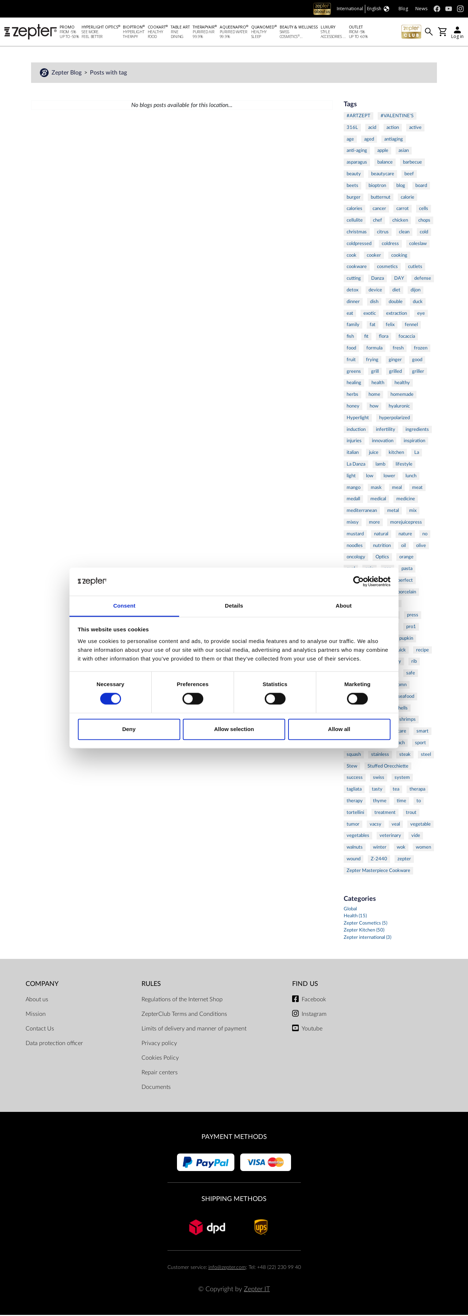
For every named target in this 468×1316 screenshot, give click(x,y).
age (350, 140)
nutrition (382, 546)
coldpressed (359, 244)
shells (402, 709)
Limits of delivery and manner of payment (193, 1030)
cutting (354, 279)
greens (354, 372)
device (375, 291)
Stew (352, 767)
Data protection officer (54, 1044)
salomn (399, 686)
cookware (357, 267)
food (351, 349)
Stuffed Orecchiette (387, 767)
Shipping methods (234, 1200)
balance (385, 163)
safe (410, 674)
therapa (417, 790)
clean (404, 233)
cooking (399, 256)
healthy (402, 384)
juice (373, 453)
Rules (151, 985)
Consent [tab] (124, 605)
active (415, 128)
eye (421, 314)
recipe (422, 651)
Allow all (339, 729)
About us (37, 1000)
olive (421, 546)
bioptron (377, 186)
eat (350, 314)
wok (401, 848)
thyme (379, 802)
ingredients (417, 430)
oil (403, 546)
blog (400, 186)
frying (372, 361)
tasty (377, 790)
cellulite (355, 221)
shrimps (407, 721)
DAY (399, 279)
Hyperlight (358, 419)
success (355, 779)
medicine (405, 500)
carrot (402, 209)
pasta (406, 569)
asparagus (357, 163)
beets (352, 186)
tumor (353, 825)
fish (350, 337)
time (401, 802)
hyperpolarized (394, 419)
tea (396, 790)
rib (414, 663)
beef (409, 175)
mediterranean (362, 511)
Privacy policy (159, 1044)
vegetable (420, 825)
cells (423, 209)
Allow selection (234, 729)
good (417, 361)
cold (424, 233)
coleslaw (418, 244)
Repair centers (159, 1073)
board (421, 186)
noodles (355, 546)
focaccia (407, 337)
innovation (382, 442)
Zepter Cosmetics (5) (365, 924)
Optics (382, 558)
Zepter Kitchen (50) (364, 931)
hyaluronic (399, 407)
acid (372, 128)
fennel (411, 326)
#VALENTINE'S (397, 117)
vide (415, 837)
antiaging (393, 140)
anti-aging (357, 152)
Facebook (314, 1000)
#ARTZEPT (358, 117)
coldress (390, 244)
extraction (396, 314)
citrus (383, 233)
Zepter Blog (67, 74)
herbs (352, 395)
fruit (351, 361)
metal (393, 511)
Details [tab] (234, 605)
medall (353, 500)
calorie (407, 198)
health (377, 384)
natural (381, 535)
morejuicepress (406, 523)
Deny (129, 729)
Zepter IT (257, 1290)
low (369, 477)
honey (353, 407)
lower (389, 477)
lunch (410, 477)
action (392, 128)
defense (422, 279)
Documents (156, 1088)
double (396, 303)
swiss (378, 779)
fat (372, 326)
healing (354, 384)
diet (396, 291)
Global (350, 910)
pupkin (406, 639)
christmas (357, 233)
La (416, 453)
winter (379, 848)
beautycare (382, 175)
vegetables (358, 837)
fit (366, 337)
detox (352, 291)
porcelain (406, 593)
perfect (405, 581)
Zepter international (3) (367, 938)
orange (406, 558)
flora (383, 337)
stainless (380, 755)
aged (369, 140)
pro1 (411, 628)
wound (354, 860)
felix (390, 326)
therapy (355, 802)
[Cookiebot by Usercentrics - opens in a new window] (358, 581)
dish (374, 303)
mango (354, 488)
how (374, 407)
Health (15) (355, 917)
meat (417, 488)
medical (378, 500)
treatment (385, 813)
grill (375, 372)
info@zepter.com (227, 1268)
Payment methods (234, 1138)
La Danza (356, 465)
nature (405, 535)
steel (426, 755)
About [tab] (344, 605)
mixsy (353, 523)
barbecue (412, 163)
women (423, 848)
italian (353, 453)
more (374, 523)
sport (420, 744)
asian (404, 152)
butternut (380, 198)
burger (354, 198)
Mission (36, 1015)
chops (424, 221)
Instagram (314, 1015)
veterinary (390, 837)
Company (42, 985)
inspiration (414, 442)
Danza (377, 279)
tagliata (354, 790)
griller (418, 372)
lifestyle (404, 465)
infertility (385, 430)
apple (382, 152)
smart (422, 732)
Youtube (312, 1030)
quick (400, 651)
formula (374, 349)
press (412, 616)
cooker (374, 256)
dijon (415, 291)
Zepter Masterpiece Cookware (378, 871)
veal (396, 825)
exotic (369, 314)
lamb (380, 465)
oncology (356, 558)
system (402, 779)
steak (405, 755)
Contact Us (40, 1030)
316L (352, 128)
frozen (420, 349)
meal (397, 488)
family (353, 326)
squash (354, 755)
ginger (395, 361)
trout (411, 813)
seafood (406, 697)
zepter (404, 860)
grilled (395, 372)
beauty (354, 175)
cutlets (415, 267)
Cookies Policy (160, 1059)
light (351, 477)
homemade (402, 395)
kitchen (396, 453)
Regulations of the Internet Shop (182, 1000)
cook (351, 256)
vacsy (375, 825)
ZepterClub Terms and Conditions (184, 1015)
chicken (400, 221)
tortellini (355, 813)
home (374, 395)
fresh (398, 349)
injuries (354, 442)
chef (377, 221)
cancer (379, 209)
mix (412, 511)
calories (354, 209)
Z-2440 (379, 860)
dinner (353, 303)
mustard (355, 535)
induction (356, 430)
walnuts (355, 848)
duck (418, 303)
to (418, 802)
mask (376, 488)
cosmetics (387, 267)
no (424, 535)
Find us (305, 985)
